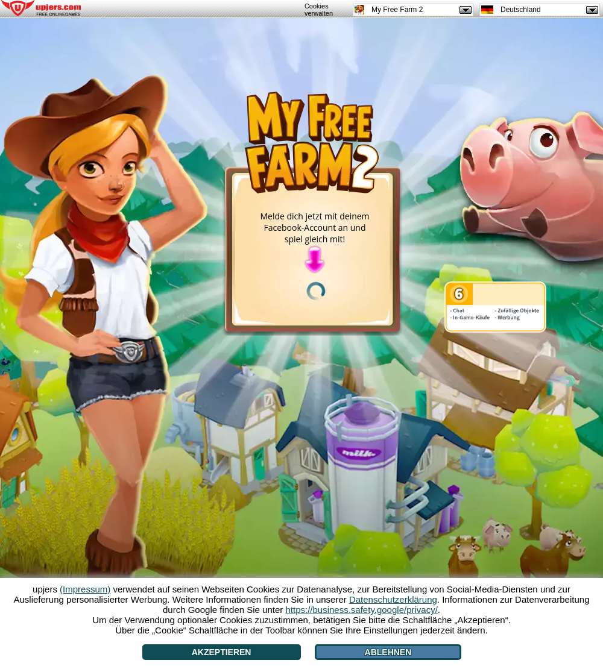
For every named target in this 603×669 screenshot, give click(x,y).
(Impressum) (85, 589)
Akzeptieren (221, 652)
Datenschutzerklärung (393, 599)
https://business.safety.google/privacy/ (361, 610)
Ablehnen (388, 652)
